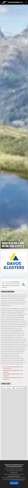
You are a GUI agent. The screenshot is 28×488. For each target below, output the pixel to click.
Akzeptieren (14, 483)
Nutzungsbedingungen (17, 479)
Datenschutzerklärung (14, 476)
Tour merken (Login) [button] (9, 277)
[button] (25, 388)
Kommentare (21, 277)
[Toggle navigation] (26, 2)
